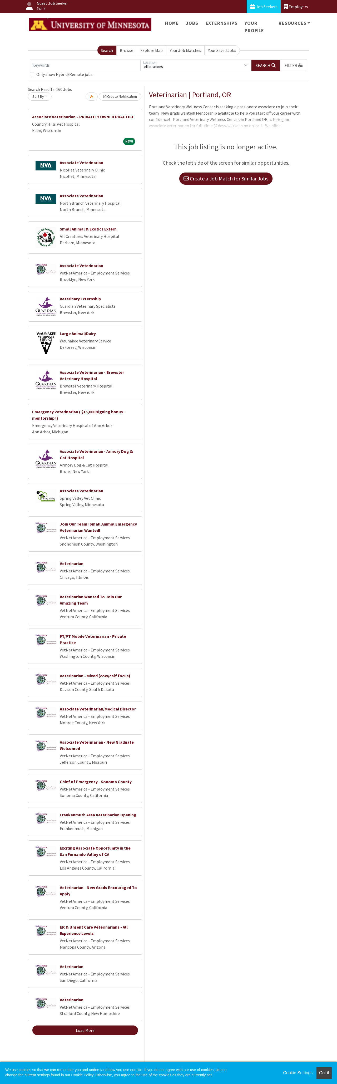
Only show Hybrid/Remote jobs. (64, 74)
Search (107, 50)
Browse (126, 50)
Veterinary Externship (80, 298)
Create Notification (120, 96)
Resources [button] (292, 23)
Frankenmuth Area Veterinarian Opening (98, 814)
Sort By (38, 96)
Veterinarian (71, 563)
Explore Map (151, 50)
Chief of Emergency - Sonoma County (96, 781)
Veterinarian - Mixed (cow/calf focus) (95, 675)
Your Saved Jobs (222, 50)
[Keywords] (85, 65)
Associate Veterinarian (81, 162)
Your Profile (254, 26)
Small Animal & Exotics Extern (88, 229)
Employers (296, 6)
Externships (221, 23)
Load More (85, 1030)
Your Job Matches (185, 50)
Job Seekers (263, 6)
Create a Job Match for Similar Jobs (226, 178)
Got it (324, 1073)
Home (172, 23)
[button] (293, 65)
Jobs (192, 23)
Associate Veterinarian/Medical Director (98, 709)
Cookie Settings (298, 1073)
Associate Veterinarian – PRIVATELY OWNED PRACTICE (83, 116)
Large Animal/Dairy (78, 333)
